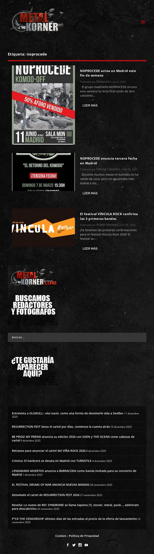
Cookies (60, 536)
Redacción (103, 81)
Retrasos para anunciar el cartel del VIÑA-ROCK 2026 (49, 451)
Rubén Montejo (107, 225)
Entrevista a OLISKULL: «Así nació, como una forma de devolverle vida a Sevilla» (67, 413)
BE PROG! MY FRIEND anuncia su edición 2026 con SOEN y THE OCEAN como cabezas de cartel (73, 438)
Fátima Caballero (108, 169)
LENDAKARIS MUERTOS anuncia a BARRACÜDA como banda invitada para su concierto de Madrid (74, 472)
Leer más (90, 105)
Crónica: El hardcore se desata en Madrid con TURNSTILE (52, 461)
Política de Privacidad (84, 536)
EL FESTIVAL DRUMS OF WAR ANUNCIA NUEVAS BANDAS (51, 485)
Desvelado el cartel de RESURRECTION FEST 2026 (45, 495)
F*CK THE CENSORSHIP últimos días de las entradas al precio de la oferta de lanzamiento (74, 519)
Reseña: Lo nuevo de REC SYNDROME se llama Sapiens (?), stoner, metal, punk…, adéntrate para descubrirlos (75, 507)
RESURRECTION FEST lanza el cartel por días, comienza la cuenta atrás (61, 427)
